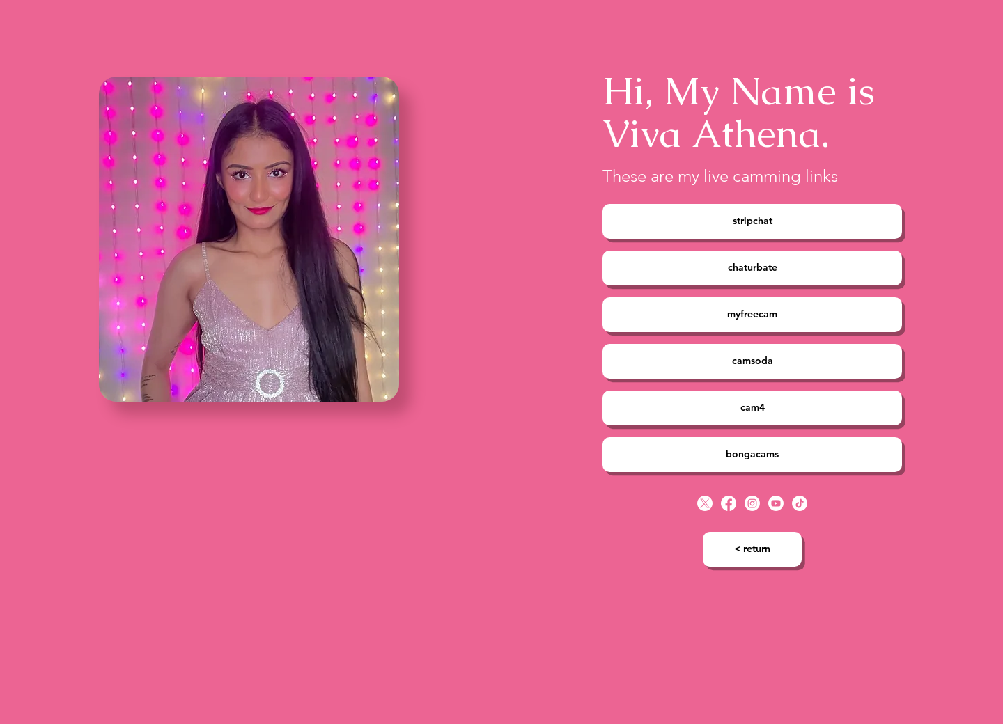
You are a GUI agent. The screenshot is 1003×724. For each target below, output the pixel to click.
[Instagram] (752, 503)
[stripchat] (752, 221)
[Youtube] (776, 503)
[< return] (752, 549)
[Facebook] (728, 503)
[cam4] (752, 408)
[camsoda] (752, 361)
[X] (705, 503)
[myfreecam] (752, 314)
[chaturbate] (752, 268)
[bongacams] (752, 454)
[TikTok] (799, 503)
